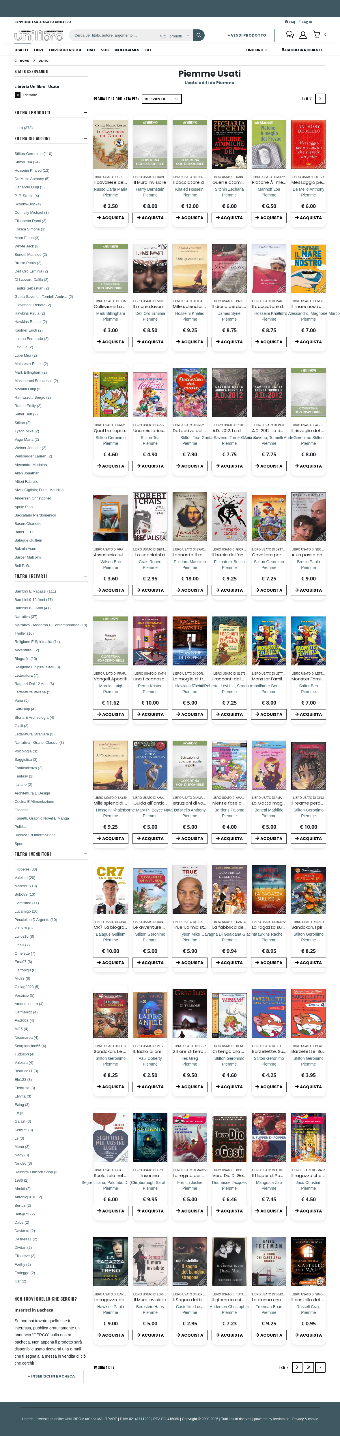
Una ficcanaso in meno (158, 679)
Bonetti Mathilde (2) (30, 254)
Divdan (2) (23, 1247)
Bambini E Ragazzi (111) (35, 591)
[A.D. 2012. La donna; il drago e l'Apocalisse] (229, 443)
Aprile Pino (23, 506)
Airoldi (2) (22, 1188)
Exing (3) (21, 1104)
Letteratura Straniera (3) (34, 734)
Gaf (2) (20, 1281)
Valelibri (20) (24, 877)
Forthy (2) (22, 1264)
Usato (21, 50)
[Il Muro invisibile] (150, 1312)
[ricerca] (112, 35)
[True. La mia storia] (190, 939)
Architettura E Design (32, 793)
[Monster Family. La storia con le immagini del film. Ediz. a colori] (268, 691)
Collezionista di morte (118, 306)
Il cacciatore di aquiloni (277, 306)
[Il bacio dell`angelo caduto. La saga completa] (229, 567)
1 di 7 (308, 100)
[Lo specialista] (150, 567)
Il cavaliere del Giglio (116, 182)
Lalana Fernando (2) (31, 338)
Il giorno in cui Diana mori (238, 1300)
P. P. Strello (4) (26, 195)
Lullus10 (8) (24, 936)
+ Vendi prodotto (246, 35)
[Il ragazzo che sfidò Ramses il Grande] (309, 1188)
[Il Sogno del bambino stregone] (190, 1312)
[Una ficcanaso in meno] (150, 691)
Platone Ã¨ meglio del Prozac (283, 182)
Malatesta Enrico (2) (31, 363)
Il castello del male (312, 1300)
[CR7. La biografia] (111, 939)
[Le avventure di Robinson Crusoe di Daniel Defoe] (150, 939)
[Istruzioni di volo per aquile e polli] (190, 815)
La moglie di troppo (194, 679)
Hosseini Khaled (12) (31, 170)
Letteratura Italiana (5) (32, 692)
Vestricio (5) (24, 995)
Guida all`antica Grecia (158, 803)
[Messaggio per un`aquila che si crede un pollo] (308, 194)
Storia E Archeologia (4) (34, 717)
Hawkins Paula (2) (29, 313)
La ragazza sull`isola (273, 927)
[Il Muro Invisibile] (150, 194)
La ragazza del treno (116, 1300)
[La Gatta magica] (269, 815)
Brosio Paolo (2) (27, 262)
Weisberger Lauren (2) (33, 456)
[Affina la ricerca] (174, 36)
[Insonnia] (150, 1188)
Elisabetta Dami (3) (30, 220)
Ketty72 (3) (23, 1129)
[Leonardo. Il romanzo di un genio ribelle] (190, 567)
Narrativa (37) (25, 616)
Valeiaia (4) (23, 1062)
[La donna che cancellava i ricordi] (269, 1312)
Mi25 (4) (21, 1028)
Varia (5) (21, 700)
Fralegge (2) (24, 1272)
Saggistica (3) (25, 759)
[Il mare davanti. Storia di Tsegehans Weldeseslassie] (150, 319)
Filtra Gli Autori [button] (32, 138)
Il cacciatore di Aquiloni (198, 182)
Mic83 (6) (22, 978)
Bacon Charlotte (27, 523)
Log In (305, 22)
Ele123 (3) (23, 1079)
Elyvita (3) (22, 1096)
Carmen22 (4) (26, 1012)
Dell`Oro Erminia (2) (31, 271)
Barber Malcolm (27, 557)
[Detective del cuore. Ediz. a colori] (189, 443)
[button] (319, 34)
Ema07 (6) (23, 961)
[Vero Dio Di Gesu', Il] (229, 1188)
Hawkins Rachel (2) (30, 321)
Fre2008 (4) (24, 1020)
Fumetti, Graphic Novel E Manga (41, 818)
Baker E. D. (23, 531)
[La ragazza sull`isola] (269, 939)
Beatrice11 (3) (26, 1070)
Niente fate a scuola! (235, 803)
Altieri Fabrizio (26, 481)
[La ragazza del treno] (110, 1312)
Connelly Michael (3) (31, 212)
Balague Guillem (28, 540)
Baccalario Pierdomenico (35, 515)
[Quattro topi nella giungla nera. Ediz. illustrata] (111, 443)
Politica (20, 826)
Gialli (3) (21, 725)
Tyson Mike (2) (26, 431)
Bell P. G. (22, 565)
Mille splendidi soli (192, 306)
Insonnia (150, 1175)
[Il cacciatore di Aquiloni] (189, 194)
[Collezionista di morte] (110, 319)
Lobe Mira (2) (25, 355)
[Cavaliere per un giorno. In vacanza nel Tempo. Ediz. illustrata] (269, 567)
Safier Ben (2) (26, 414)
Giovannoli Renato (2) (32, 304)
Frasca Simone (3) (29, 229)
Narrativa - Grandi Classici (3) (39, 742)
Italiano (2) (23, 784)
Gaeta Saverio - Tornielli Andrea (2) (43, 296)
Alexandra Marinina (30, 464)
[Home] (21, 60)
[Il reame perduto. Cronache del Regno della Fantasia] (309, 815)
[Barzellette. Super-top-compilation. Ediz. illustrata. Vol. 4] (309, 1063)
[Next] (320, 99)
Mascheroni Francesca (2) (36, 380)
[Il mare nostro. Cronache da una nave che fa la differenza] (308, 319)
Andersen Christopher (32, 498)
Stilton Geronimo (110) (33, 153)
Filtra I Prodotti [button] (32, 112)
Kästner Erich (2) (28, 330)
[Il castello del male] (308, 1312)
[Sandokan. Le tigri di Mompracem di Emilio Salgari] (111, 1063)
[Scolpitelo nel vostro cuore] (111, 1188)
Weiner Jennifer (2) (30, 447)
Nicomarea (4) (26, 1037)
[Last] (309, 1367)
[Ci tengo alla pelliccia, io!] (229, 1063)
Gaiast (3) (22, 1121)
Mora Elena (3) (26, 237)
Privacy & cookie (305, 1418)
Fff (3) (19, 1112)
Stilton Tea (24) (27, 161)
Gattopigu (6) (25, 970)
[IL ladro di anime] (150, 1063)
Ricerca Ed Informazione (34, 834)
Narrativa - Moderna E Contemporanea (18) (50, 624)
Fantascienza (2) (28, 767)
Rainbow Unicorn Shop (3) (36, 1171)
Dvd (91, 50)
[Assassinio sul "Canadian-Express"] (110, 567)
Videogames (127, 50)
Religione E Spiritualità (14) (37, 641)
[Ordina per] (162, 99)
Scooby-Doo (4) (27, 204)
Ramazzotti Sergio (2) (32, 397)
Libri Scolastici (65, 50)
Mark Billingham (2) (30, 372)
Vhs (105, 50)
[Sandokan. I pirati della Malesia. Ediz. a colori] (309, 939)
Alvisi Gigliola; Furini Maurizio (38, 489)
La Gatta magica (270, 803)
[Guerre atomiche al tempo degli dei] (229, 194)
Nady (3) (21, 1154)
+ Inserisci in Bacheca (51, 1376)
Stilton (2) (22, 422)
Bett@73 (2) (24, 1213)
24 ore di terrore (190, 1051)
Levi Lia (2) (23, 346)
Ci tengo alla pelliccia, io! (239, 1051)
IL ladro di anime (150, 1051)
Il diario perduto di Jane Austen (246, 306)
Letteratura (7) (26, 675)
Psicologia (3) (25, 751)
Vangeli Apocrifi (110, 679)
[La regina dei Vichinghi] (189, 1188)
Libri (38, 50)
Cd (148, 50)
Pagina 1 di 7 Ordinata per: (116, 98)
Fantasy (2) (23, 776)
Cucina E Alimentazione (34, 801)
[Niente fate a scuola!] (229, 815)
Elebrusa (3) (24, 1087)
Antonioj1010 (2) (28, 1196)
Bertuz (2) (22, 1205)
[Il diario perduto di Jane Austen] (229, 319)
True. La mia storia (192, 927)
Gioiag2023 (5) (26, 986)
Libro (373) (23, 127)
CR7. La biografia (112, 927)
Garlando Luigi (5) (29, 187)
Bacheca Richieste (302, 50)
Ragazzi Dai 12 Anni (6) (34, 683)
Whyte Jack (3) (27, 246)
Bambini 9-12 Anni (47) (33, 599)
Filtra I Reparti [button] (30, 576)
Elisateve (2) (24, 1255)
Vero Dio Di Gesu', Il (232, 1175)
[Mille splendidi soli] (189, 319)
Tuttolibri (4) (24, 1054)
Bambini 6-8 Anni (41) (32, 607)
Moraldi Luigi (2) (27, 388)
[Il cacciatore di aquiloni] (268, 319)
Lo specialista (150, 555)
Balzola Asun (25, 548)
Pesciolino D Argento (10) (35, 919)
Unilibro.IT (257, 50)
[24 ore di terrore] (190, 1063)
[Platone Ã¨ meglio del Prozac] (269, 194)
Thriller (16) (23, 633)
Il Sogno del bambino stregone (206, 1300)
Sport (18, 843)
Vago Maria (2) (26, 439)
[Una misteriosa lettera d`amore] (150, 443)
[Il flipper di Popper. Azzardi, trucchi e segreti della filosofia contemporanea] (269, 1188)
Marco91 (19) (25, 885)
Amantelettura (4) (28, 1003)
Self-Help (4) (25, 709)
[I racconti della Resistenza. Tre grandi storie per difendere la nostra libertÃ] (229, 691)
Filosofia (21, 809)
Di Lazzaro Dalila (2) (31, 279)
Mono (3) (21, 1146)
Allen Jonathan (26, 473)
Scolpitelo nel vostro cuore (123, 1175)
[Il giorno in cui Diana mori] (229, 1312)
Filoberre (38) (25, 869)
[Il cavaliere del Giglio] (110, 194)
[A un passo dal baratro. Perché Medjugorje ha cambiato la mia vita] (308, 567)
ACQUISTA (110, 218)
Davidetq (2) (24, 1230)
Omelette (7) (24, 953)
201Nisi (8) (23, 927)
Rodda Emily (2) (27, 405)
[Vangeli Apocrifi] (110, 691)
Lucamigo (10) (26, 911)
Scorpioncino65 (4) (30, 1045)
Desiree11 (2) (25, 1239)
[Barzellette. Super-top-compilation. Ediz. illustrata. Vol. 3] (269, 1063)
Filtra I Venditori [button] (32, 854)
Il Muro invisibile (150, 1300)
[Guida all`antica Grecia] (150, 815)
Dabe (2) (21, 1222)
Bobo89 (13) (24, 894)
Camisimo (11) (26, 902)
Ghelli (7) (22, 944)
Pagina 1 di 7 (104, 1367)
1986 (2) (21, 1180)
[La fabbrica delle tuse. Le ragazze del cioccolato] (229, 939)
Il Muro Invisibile (150, 182)
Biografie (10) (25, 658)
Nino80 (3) (23, 1163)
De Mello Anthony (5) (31, 178)
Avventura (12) (26, 649)
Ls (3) (19, 1138)
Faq (290, 22)
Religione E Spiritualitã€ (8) (37, 666)
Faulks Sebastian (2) (31, 288)
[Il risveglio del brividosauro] (309, 443)
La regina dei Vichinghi (197, 1175)
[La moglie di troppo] (189, 691)
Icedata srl (281, 1418)
